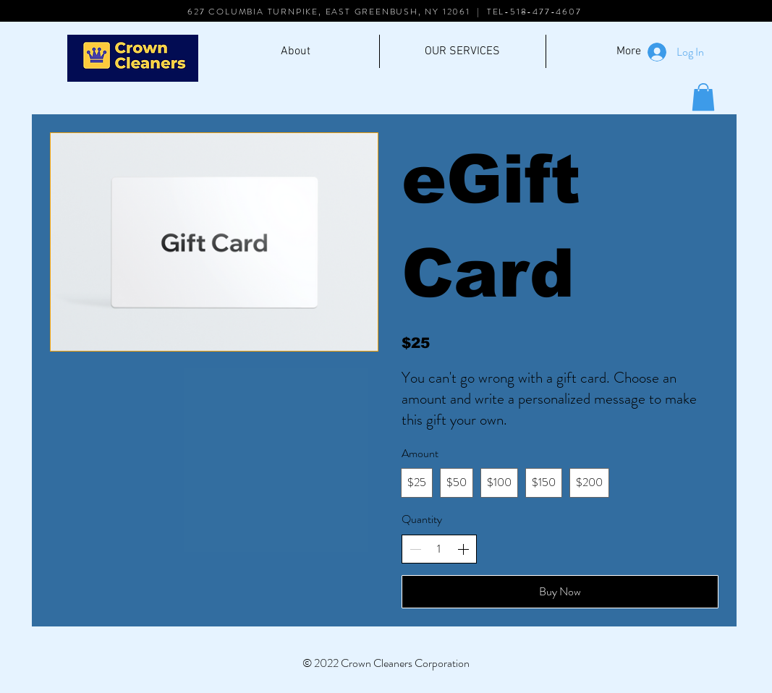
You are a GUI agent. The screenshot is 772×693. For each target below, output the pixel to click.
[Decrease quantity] (415, 549)
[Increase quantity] (463, 549)
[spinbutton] (439, 549)
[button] (703, 97)
